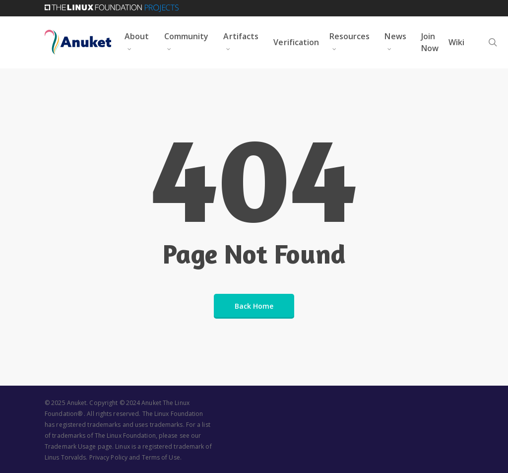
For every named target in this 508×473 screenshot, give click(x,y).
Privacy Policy (108, 457)
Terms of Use (161, 457)
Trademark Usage (70, 446)
